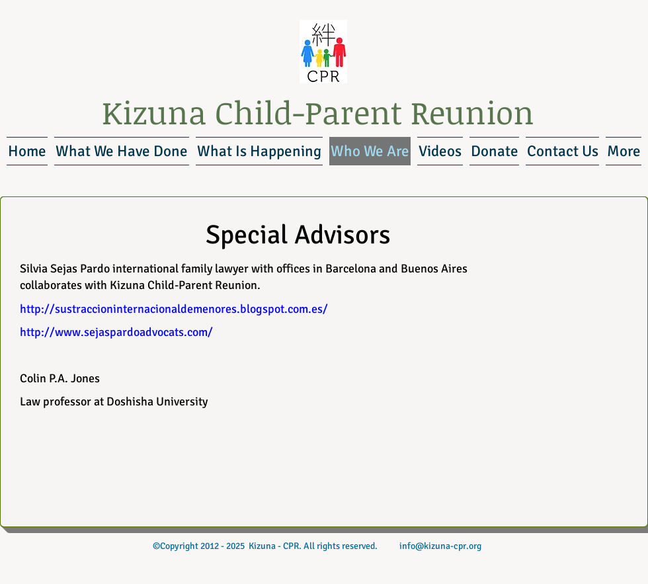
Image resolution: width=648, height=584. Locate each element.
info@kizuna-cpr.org (440, 546)
